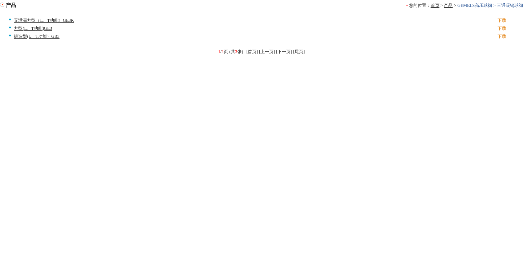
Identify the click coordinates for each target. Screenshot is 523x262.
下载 (502, 20)
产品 (448, 5)
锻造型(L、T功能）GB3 (36, 36)
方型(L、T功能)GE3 (33, 28)
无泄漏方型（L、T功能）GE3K (44, 20)
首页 (435, 5)
